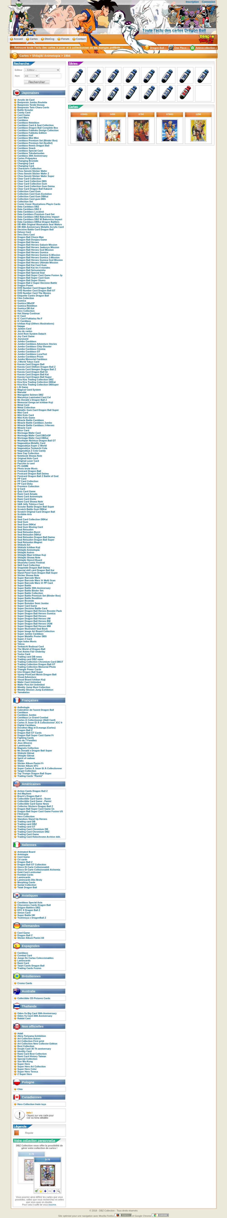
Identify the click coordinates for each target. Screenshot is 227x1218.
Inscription (192, 1)
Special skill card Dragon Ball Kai (35, 570)
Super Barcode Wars (28, 578)
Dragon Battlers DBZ (28, 907)
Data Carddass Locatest (30, 211)
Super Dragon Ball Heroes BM (33, 621)
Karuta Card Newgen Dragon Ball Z (36, 369)
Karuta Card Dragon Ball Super (34, 377)
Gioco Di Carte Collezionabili (33, 867)
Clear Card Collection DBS (32, 181)
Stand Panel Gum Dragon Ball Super (37, 572)
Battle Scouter (25, 110)
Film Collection (25, 298)
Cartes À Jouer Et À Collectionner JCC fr (39, 722)
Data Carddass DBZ (28, 206)
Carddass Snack (26, 148)
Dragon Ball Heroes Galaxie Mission (37, 244)
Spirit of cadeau (26, 758)
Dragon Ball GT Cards (29, 732)
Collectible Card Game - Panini (34, 801)
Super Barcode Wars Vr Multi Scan (36, 580)
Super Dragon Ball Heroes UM (33, 618)
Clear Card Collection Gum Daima (36, 186)
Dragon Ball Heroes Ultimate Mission (37, 262)
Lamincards (23, 745)
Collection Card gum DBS (31, 199)
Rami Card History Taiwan (31, 1056)
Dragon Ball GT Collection (31, 864)
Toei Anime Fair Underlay (31, 651)
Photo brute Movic (27, 468)
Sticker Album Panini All (30, 938)
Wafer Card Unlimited (29, 682)
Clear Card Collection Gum (32, 183)
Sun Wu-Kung (25, 1061)
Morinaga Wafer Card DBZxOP (34, 435)
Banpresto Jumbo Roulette (32, 102)
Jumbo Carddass (26, 341)
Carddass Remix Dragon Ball (33, 145)
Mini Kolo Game (26, 417)
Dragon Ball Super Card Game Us (35, 809)
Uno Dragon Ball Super (30, 672)
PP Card (21, 478)
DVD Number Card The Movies (34, 293)
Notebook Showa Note (29, 456)
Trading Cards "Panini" (30, 776)
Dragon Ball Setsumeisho (31, 270)
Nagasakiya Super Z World (32, 445)
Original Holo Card (27, 458)
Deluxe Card (24, 232)
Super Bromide (25, 600)
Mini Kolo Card (25, 415)
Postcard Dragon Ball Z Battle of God (37, 476)
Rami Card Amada (27, 494)
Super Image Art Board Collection (36, 631)
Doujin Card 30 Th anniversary (34, 1048)
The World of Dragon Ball (31, 649)
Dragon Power (25, 285)
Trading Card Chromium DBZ (33, 831)
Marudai (21, 392)
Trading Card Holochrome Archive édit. (39, 837)
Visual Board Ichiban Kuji (31, 679)
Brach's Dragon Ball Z (29, 796)
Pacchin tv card (26, 463)
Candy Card (23, 112)
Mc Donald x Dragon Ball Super (34, 750)
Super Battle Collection (30, 593)
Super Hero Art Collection (31, 1066)
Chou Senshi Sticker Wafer (32, 171)
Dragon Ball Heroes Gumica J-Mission (38, 257)
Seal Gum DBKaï (26, 524)
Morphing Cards (26, 882)
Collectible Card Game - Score (34, 798)
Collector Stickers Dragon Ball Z (35, 806)
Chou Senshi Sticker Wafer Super (35, 176)
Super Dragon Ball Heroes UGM (34, 623)
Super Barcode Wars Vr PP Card (35, 583)
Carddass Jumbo (26, 715)
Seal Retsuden (25, 529)
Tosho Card (23, 654)
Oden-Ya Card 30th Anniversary (34, 1016)
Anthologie (23, 707)
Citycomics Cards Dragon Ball (34, 905)
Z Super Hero (24, 1074)
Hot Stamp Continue (28, 313)
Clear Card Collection (29, 178)
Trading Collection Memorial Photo (36, 667)
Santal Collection (26, 885)
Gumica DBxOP (26, 303)
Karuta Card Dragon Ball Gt (32, 372)
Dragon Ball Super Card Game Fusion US (40, 811)
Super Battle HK (26, 915)
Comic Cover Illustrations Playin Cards (38, 204)
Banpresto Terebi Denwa (30, 105)
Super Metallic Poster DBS (32, 636)
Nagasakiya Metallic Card (31, 443)
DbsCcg (49, 39)
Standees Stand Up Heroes (32, 819)
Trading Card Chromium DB (32, 829)
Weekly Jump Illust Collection (33, 687)
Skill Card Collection (28, 565)
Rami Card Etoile (26, 499)
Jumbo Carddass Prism (30, 356)
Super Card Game (27, 606)
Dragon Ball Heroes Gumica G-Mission (38, 255)
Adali (20, 1033)
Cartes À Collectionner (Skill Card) (36, 720)
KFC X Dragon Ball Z (28, 910)
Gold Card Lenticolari (29, 872)
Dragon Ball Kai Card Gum (32, 265)
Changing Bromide (27, 161)
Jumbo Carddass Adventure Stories (37, 344)
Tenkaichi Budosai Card (30, 646)
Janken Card (24, 328)
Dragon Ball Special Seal (31, 272)
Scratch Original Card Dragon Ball (36, 511)
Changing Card (25, 163)
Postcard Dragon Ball (29, 471)
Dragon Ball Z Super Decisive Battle (37, 283)
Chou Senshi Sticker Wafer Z (33, 173)
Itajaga (21, 326)
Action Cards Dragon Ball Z (32, 791)
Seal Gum (22, 522)
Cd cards (22, 859)
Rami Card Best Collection (32, 1054)
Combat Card (24, 955)
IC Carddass (24, 321)
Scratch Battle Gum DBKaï (32, 509)
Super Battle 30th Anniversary (34, 588)
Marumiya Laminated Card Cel (34, 397)
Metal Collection (26, 407)
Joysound (22, 339)
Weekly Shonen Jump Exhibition (35, 689)
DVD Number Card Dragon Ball (34, 288)
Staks (20, 760)
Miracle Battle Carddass (30, 420)
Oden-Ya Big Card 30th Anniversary (37, 1013)
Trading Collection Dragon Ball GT (36, 664)
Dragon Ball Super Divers (31, 280)
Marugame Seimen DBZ (30, 394)
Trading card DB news (29, 656)
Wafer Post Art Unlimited (31, 684)
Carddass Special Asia (29, 902)
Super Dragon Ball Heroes (31, 616)
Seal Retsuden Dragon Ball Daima (36, 537)
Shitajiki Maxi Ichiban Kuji (31, 555)
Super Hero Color (27, 1069)
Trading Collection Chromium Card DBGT (40, 661)
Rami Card (23, 963)
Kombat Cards (25, 874)
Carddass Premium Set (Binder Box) (37, 140)
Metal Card (23, 405)
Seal (19, 517)
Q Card (21, 489)
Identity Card (24, 1051)
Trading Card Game (28, 834)
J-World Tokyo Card (28, 361)
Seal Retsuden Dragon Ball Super (35, 539)
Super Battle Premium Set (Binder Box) (39, 595)
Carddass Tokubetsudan (30, 153)
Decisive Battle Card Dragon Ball (35, 229)
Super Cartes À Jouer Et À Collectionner (39, 768)
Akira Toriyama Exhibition (31, 1036)
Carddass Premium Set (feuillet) (35, 143)
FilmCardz (23, 814)
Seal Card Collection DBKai (32, 519)
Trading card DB (26, 821)
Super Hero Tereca (27, 1071)
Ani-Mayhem (24, 793)
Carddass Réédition (28, 122)
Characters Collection (29, 168)
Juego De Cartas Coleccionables (35, 958)
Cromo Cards (24, 983)
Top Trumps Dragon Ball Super (34, 773)
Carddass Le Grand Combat (32, 717)
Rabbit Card (23, 1018)
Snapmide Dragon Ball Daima (33, 567)
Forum (65, 39)
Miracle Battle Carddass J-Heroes (35, 425)
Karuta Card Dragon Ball (30, 364)
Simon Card (23, 912)
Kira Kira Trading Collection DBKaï (36, 382)
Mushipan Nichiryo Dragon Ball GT (36, 440)
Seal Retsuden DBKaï (29, 534)
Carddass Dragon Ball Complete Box (37, 128)
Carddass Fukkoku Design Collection (37, 130)
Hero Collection (26, 311)
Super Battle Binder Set (30, 590)
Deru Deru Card (26, 234)
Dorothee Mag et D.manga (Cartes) (36, 727)
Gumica (21, 300)
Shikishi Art (23, 545)
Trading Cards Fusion (29, 968)
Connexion (208, 1)
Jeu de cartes (24, 331)
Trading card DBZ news (30, 659)
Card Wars (23, 117)
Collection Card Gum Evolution (34, 194)
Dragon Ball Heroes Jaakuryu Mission (38, 247)
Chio (19, 1089)
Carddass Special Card (30, 150)
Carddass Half (25, 135)
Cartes (34, 39)
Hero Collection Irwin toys (31, 1104)
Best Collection (25, 1046)
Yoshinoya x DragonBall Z (31, 917)
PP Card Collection (27, 481)
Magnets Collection (28, 748)
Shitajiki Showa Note (28, 557)
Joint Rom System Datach (31, 333)
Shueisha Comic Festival (31, 562)
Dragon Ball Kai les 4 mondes (33, 267)
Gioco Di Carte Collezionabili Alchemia (38, 869)
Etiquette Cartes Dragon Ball (33, 295)
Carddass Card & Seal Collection (35, 125)
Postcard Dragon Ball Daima (33, 473)
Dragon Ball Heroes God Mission (35, 250)
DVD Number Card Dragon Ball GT (36, 290)
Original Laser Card (28, 461)
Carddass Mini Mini (28, 138)
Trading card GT (26, 826)
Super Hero (23, 1064)
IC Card (21, 316)
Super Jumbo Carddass (30, 634)
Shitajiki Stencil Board (29, 560)
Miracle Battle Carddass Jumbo (34, 422)
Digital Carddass (26, 725)
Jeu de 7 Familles (27, 740)
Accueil (18, 39)
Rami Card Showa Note (30, 501)
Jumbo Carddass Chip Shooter (34, 346)
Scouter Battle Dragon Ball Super (35, 506)
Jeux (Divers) (24, 743)
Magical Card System (29, 389)
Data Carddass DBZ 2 (29, 209)
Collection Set (25, 201)
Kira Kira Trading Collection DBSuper (38, 384)
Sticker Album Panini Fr (30, 763)
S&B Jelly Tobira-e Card (30, 504)
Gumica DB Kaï (25, 308)
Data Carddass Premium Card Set (35, 214)
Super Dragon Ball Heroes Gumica (36, 613)
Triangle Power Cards (29, 669)
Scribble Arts (24, 514)
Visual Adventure (26, 677)
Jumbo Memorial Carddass (32, 359)
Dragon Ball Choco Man (30, 237)
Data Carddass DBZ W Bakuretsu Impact (39, 219)
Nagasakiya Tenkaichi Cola (32, 448)
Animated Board (26, 852)
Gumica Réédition (27, 305)
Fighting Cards (25, 738)
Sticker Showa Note (28, 575)
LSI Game (22, 387)
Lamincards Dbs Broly (29, 880)
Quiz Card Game (26, 491)
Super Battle (24, 585)
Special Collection (27, 1059)
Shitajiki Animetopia (28, 550)
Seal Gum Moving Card (30, 527)
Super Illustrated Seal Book (32, 628)
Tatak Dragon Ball (27, 887)
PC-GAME (22, 466)
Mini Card (22, 412)
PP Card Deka (25, 483)
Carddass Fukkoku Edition (32, 133)
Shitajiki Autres (25, 552)
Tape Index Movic (27, 641)
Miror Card (23, 430)
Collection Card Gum (28, 191)
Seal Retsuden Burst (28, 532)
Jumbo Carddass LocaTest (32, 354)
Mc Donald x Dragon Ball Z (32, 400)
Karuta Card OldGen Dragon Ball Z (36, 367)
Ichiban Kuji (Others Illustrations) (35, 323)
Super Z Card (24, 639)
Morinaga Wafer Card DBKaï (32, 438)
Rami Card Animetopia (29, 496)
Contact (81, 39)
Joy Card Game (26, 336)
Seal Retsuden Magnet (29, 542)
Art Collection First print (30, 1041)
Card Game (23, 115)
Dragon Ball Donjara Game (32, 239)
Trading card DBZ (27, 824)
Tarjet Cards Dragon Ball (30, 965)
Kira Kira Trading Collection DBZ (35, 379)
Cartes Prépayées (27, 158)
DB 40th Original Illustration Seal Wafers (39, 224)
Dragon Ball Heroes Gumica (32, 252)
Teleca (20, 644)
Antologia (22, 854)
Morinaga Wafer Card (29, 433)
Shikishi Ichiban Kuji (28, 547)
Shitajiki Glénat (25, 755)
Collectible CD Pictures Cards (33, 998)
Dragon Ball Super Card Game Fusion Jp (39, 275)
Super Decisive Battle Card (32, 608)
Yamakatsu (23, 692)
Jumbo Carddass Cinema (31, 349)
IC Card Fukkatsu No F (29, 318)
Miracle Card (24, 428)
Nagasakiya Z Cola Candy (31, 450)
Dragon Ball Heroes (28, 242)
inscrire (52, 1204)
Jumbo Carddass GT (28, 351)
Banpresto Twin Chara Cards (33, 107)
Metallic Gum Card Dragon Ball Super (38, 410)
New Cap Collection (28, 453)
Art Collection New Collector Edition (37, 1043)
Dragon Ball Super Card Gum (33, 278)
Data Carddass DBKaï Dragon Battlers (38, 222)
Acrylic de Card (26, 100)
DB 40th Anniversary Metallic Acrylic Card (40, 227)
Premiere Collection (28, 486)
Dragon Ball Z (25, 730)
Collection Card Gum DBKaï (32, 196)
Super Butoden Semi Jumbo (32, 603)
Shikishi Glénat (25, 753)
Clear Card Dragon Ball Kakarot (34, 189)
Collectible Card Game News (33, 803)
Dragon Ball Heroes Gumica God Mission (40, 260)
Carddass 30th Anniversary (32, 155)
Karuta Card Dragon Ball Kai (33, 374)
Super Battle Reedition (29, 598)
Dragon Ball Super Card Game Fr (35, 735)
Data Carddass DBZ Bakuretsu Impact (38, 217)
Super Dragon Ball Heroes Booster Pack (39, 611)
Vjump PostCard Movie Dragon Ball (37, 674)
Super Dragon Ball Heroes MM (34, 626)
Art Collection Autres (29, 1038)
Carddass (22, 120)
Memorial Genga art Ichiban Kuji (35, 402)
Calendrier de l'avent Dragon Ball (35, 710)
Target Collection (26, 771)
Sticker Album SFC (27, 766)
